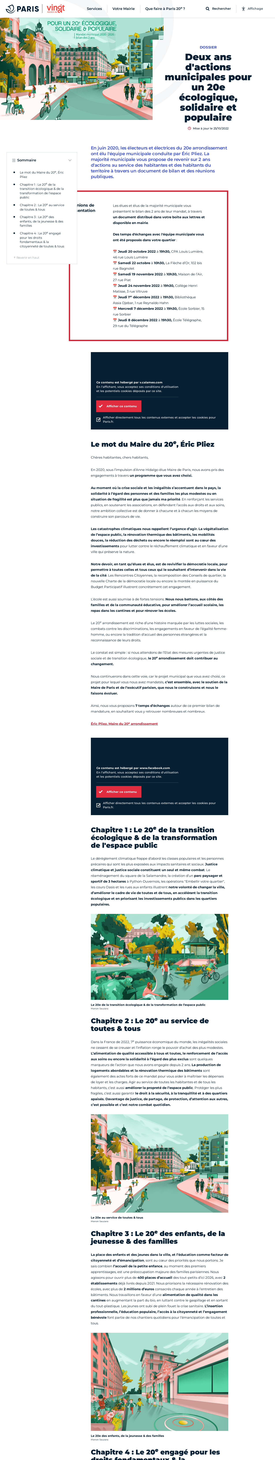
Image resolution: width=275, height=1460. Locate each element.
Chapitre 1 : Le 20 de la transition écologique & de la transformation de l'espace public (42, 191)
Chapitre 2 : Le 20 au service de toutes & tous (42, 207)
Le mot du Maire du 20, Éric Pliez (42, 174)
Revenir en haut (28, 257)
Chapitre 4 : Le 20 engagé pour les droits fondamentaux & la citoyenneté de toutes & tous (42, 239)
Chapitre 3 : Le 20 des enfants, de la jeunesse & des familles (41, 221)
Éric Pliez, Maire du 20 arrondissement (124, 724)
